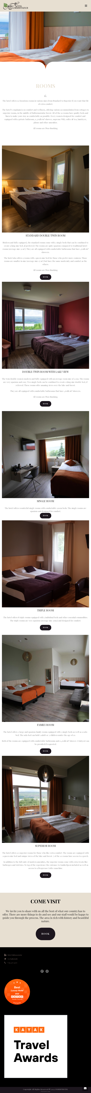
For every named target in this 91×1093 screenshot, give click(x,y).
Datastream (45, 1091)
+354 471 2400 (12, 963)
